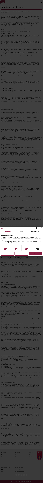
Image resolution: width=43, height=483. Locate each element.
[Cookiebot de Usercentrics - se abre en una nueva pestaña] (37, 228)
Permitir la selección (21, 253)
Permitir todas (35, 253)
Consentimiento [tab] (7, 231)
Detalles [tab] (21, 231)
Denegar (8, 253)
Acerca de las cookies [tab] (35, 231)
